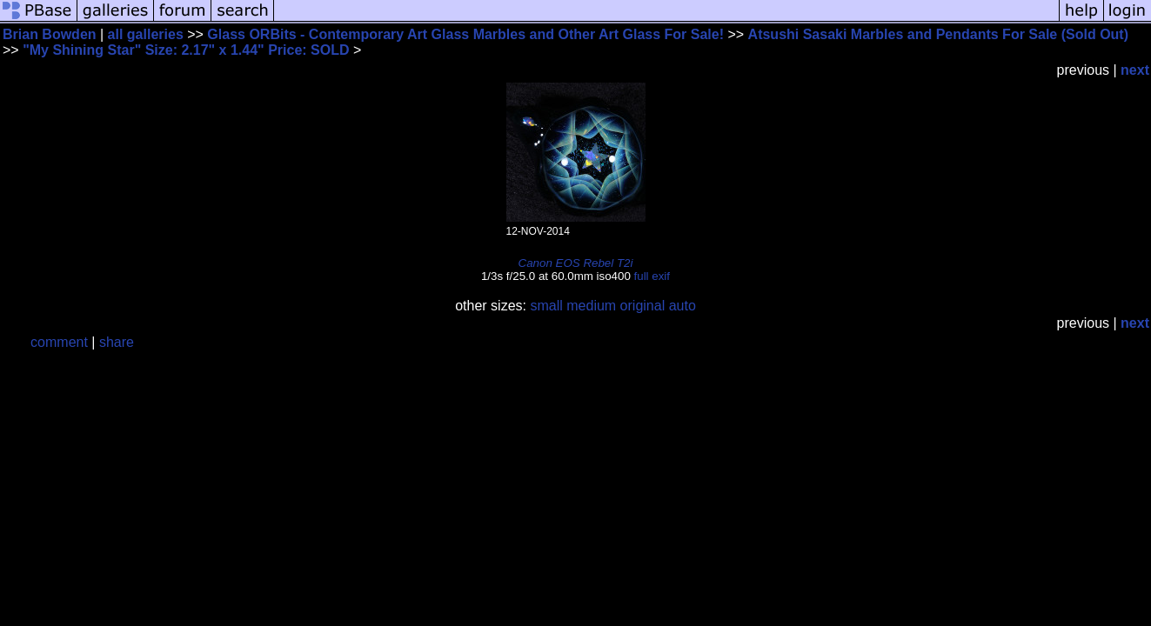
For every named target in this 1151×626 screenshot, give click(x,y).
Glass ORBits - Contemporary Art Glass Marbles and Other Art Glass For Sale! (465, 34)
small (546, 305)
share (116, 342)
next (1135, 70)
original (643, 305)
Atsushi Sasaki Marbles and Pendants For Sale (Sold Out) (938, 34)
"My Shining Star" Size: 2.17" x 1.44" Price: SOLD (186, 50)
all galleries (146, 34)
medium (591, 305)
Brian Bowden (50, 34)
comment (59, 342)
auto (682, 305)
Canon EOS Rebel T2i (576, 263)
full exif (652, 276)
